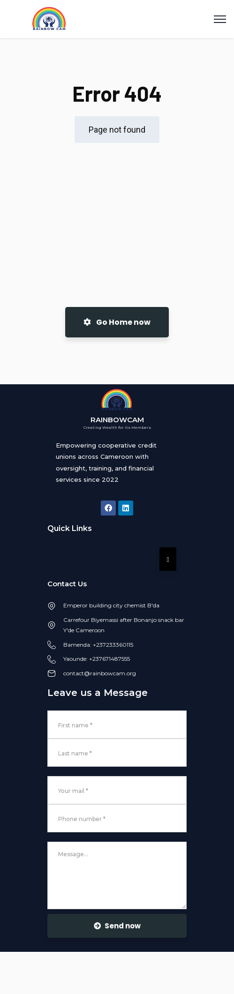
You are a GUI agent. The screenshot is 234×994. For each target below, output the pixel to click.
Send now (117, 926)
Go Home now (117, 322)
